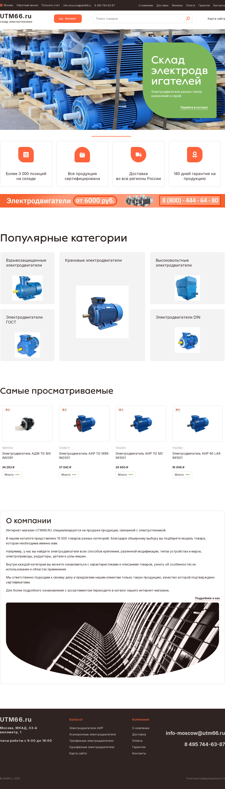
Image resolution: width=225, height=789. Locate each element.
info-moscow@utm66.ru (77, 5)
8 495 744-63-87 (105, 5)
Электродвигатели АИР (86, 728)
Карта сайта (216, 18)
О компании (146, 5)
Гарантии (204, 5)
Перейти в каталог (194, 107)
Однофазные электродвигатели (91, 747)
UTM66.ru (16, 719)
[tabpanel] (112, 79)
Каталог (70, 18)
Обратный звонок (27, 5)
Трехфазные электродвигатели (91, 740)
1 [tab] (111, 138)
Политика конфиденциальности (205, 778)
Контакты (219, 5)
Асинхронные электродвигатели (92, 734)
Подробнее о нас (207, 598)
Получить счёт (51, 5)
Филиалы (177, 5)
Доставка (162, 5)
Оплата (190, 5)
